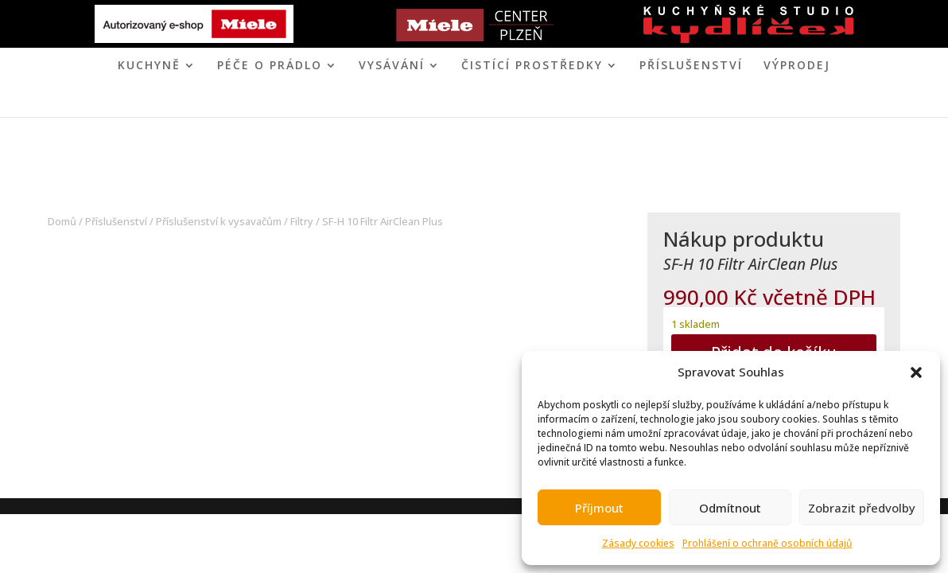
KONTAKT (539, 103)
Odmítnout (730, 508)
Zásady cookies (638, 543)
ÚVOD (327, 103)
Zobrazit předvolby (861, 508)
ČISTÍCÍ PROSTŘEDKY (532, 66)
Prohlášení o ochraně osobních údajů (767, 543)
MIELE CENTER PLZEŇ (419, 103)
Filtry (301, 221)
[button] (916, 372)
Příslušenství (691, 66)
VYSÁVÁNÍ (392, 66)
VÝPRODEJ (796, 66)
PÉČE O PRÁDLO (269, 66)
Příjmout (599, 508)
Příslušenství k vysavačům (219, 221)
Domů (62, 221)
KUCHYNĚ (149, 66)
